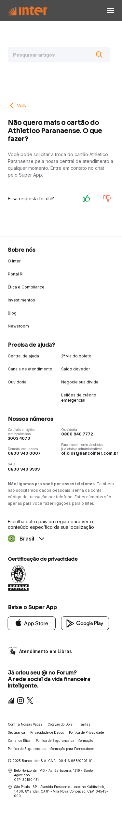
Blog (12, 313)
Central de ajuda (23, 356)
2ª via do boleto (76, 356)
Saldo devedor (75, 369)
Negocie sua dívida (79, 382)
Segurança (16, 732)
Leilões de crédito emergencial (78, 398)
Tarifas (84, 724)
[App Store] (32, 622)
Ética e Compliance (26, 287)
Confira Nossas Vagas (25, 724)
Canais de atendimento (30, 369)
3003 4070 (19, 438)
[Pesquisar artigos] (59, 54)
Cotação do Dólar (60, 724)
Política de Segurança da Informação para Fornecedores (51, 749)
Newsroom (18, 326)
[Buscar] (99, 54)
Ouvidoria (17, 382)
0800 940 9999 (24, 469)
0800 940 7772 (77, 434)
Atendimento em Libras (45, 651)
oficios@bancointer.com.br (89, 453)
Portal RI (15, 274)
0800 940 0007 (24, 453)
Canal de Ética (19, 740)
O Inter (14, 261)
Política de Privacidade (86, 732)
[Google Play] (85, 622)
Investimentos (21, 300)
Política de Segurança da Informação (64, 740)
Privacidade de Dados (47, 732)
